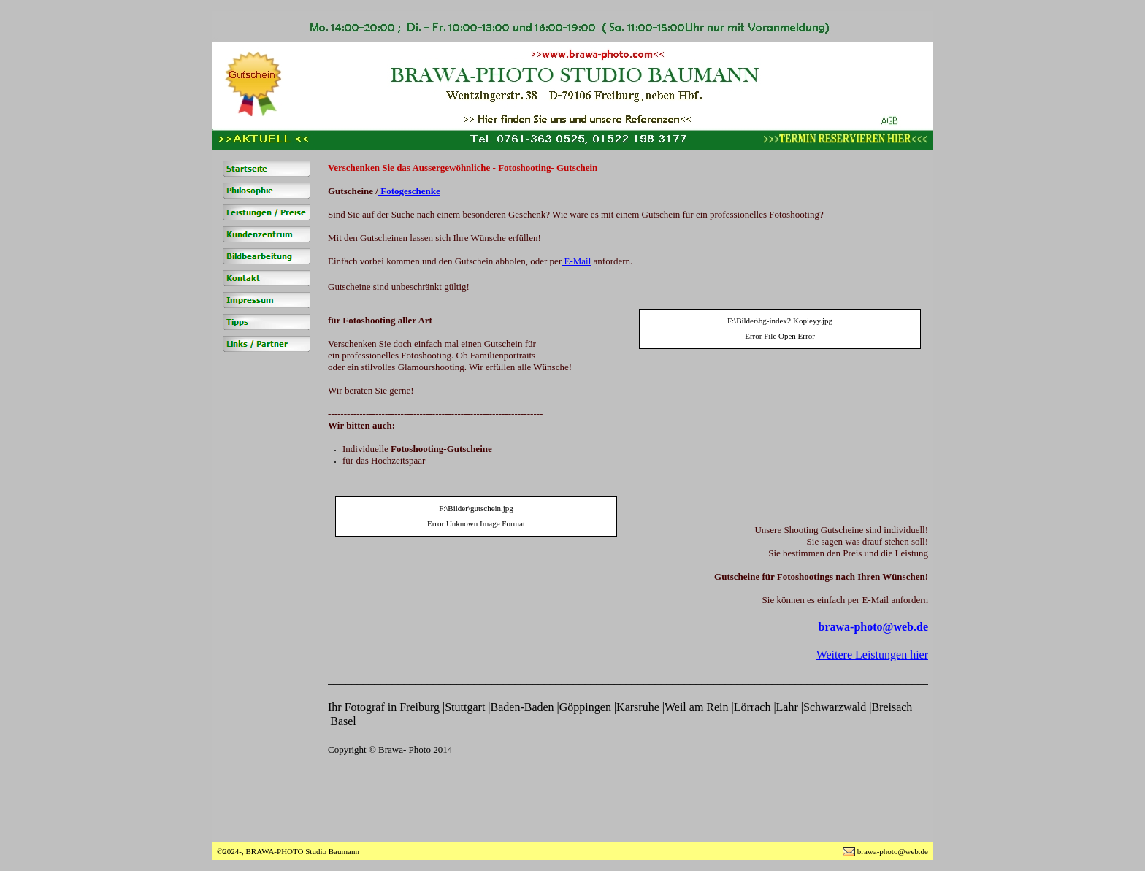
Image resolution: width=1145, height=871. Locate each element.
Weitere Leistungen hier (872, 654)
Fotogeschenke (409, 190)
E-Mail (576, 261)
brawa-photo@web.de (873, 627)
